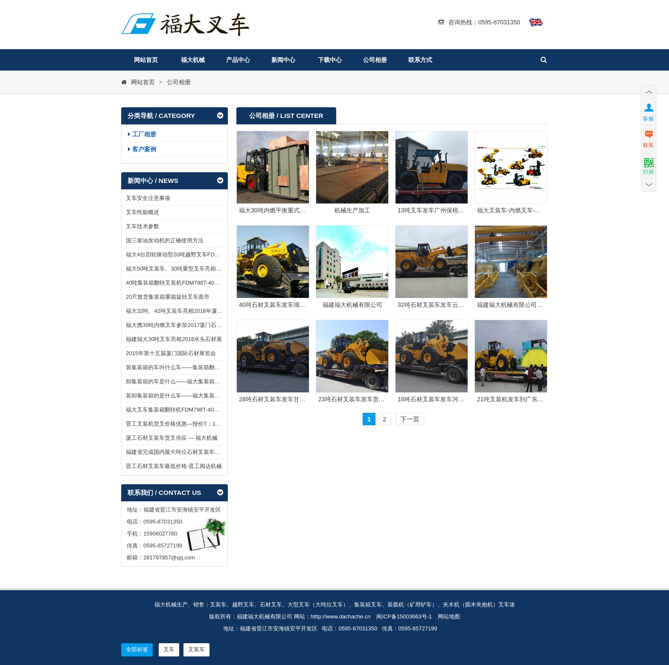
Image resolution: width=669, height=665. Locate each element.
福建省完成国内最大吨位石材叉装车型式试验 (181, 452)
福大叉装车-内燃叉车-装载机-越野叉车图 (531, 210)
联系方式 (420, 59)
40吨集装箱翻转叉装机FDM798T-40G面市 (178, 283)
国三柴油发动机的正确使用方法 (165, 240)
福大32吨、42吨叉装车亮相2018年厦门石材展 (182, 311)
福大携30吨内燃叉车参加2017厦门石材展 (176, 325)
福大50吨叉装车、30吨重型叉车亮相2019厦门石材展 (191, 268)
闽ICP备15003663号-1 (404, 616)
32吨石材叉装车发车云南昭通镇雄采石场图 (455, 304)
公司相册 (375, 59)
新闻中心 (283, 59)
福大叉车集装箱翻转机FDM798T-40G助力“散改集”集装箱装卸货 (204, 409)
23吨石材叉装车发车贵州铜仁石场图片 (369, 399)
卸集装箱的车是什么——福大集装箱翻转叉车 (181, 381)
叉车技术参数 (142, 226)
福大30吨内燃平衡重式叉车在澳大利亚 (290, 210)
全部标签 (137, 649)
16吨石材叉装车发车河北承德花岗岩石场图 (455, 399)
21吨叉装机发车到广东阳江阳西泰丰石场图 (534, 399)
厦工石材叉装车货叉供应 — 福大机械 (172, 438)
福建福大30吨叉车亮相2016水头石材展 (174, 339)
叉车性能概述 (142, 212)
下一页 (409, 419)
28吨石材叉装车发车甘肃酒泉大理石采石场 (296, 399)
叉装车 (196, 649)
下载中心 (330, 59)
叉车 (169, 649)
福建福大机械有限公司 (352, 304)
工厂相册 (144, 134)
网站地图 (449, 616)
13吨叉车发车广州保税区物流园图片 (446, 210)
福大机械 (193, 59)
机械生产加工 (352, 210)
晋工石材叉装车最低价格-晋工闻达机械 (174, 466)
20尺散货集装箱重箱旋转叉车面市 (167, 297)
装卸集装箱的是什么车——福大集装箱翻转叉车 (184, 395)
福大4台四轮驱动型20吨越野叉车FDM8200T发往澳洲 (191, 254)
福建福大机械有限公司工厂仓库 (519, 304)
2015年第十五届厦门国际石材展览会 (171, 353)
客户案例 (144, 149)
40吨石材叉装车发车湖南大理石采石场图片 (296, 304)
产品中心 (238, 59)
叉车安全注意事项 (148, 198)
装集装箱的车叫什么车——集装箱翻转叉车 (178, 367)
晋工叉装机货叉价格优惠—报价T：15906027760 (186, 424)
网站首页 (146, 59)
